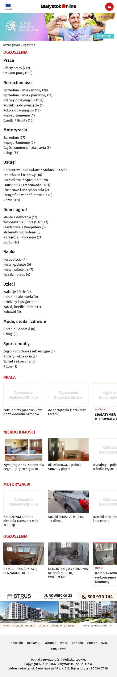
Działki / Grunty (15, 120)
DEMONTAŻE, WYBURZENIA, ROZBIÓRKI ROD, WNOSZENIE (68, 573)
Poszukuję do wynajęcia (21, 105)
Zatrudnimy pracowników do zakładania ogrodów (22, 412)
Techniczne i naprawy (19, 175)
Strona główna (11, 45)
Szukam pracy (13, 73)
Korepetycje (12, 259)
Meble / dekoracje (17, 217)
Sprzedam (11, 138)
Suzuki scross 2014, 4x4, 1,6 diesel (66, 519)
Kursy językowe (14, 265)
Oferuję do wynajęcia (19, 100)
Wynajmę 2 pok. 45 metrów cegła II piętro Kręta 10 (23, 467)
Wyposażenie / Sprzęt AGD (23, 222)
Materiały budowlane (19, 232)
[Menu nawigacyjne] (109, 7)
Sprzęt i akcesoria (17, 361)
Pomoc (92, 643)
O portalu (16, 643)
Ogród (8, 242)
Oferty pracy (12, 68)
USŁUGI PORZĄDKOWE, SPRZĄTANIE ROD (20, 571)
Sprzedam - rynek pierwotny (24, 95)
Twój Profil (58, 649)
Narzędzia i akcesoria (19, 237)
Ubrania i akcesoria (18, 297)
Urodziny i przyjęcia (18, 302)
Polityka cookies (74, 659)
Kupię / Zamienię (16, 115)
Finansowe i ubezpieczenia (23, 190)
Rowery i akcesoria (17, 356)
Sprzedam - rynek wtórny (22, 90)
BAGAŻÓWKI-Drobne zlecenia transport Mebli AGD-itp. (22, 521)
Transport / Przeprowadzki (23, 185)
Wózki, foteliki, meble (19, 307)
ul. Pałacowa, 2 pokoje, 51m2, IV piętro (65, 467)
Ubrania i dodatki (16, 329)
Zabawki (9, 312)
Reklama (33, 643)
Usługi (8, 153)
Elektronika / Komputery (22, 227)
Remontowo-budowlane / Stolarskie (30, 170)
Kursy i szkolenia (16, 270)
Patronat (49, 643)
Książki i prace (14, 275)
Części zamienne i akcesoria (24, 148)
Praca (64, 643)
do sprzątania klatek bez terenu (67, 412)
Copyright (31, 664)
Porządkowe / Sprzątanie (22, 180)
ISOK (104, 643)
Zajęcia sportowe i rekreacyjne (26, 351)
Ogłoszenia (29, 45)
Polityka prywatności (45, 659)
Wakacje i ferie (14, 292)
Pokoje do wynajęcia (18, 110)
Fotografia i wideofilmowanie (25, 195)
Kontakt (77, 643)
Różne (8, 200)
